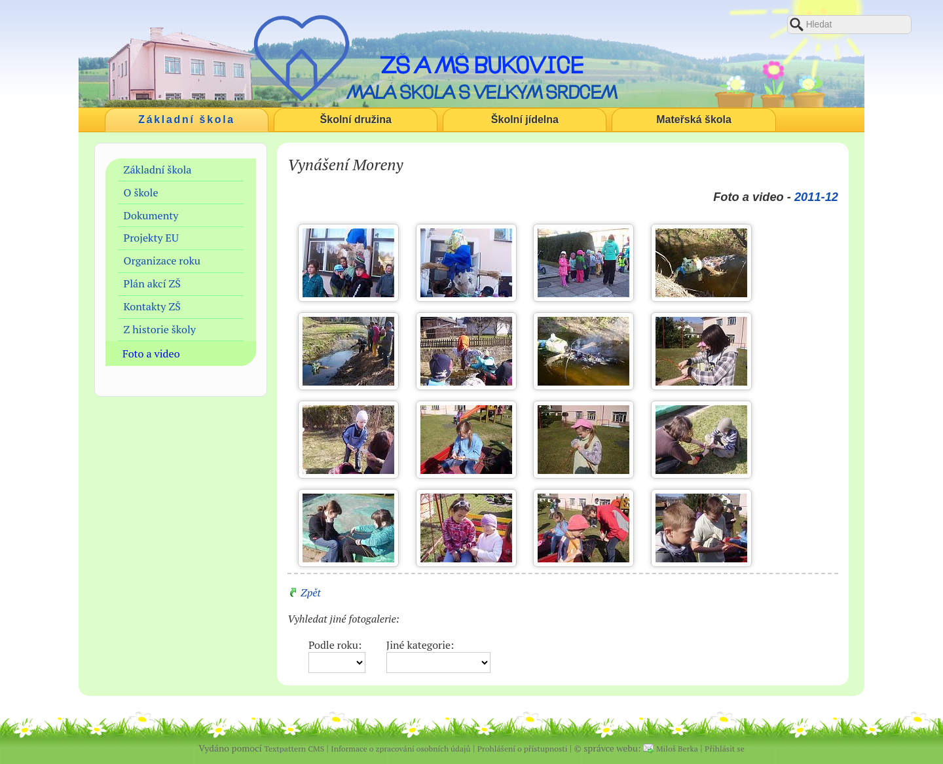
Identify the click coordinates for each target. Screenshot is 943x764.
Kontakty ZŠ (152, 306)
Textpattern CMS (294, 748)
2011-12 (816, 197)
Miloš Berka (677, 748)
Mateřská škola (693, 119)
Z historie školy (160, 329)
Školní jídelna (525, 119)
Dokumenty (151, 215)
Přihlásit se (725, 748)
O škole (141, 192)
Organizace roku (162, 260)
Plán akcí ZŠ (152, 283)
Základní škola (186, 119)
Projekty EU (151, 237)
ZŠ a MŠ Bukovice (481, 64)
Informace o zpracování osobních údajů (400, 748)
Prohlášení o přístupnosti (522, 748)
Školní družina (356, 119)
